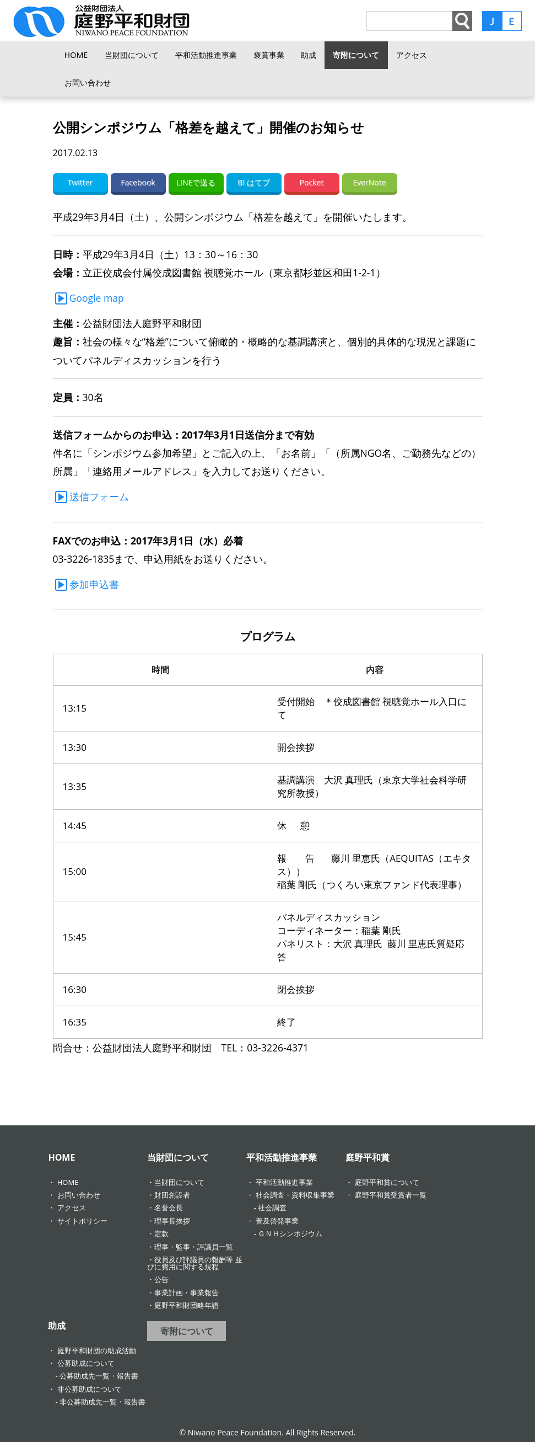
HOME (76, 55)
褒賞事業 (268, 55)
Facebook (138, 182)
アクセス (411, 55)
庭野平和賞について (387, 1182)
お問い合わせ (87, 82)
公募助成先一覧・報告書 (99, 1376)
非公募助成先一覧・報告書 (102, 1402)
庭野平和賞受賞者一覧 (390, 1195)
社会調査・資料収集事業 (295, 1195)
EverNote (369, 182)
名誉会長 (168, 1208)
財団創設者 (172, 1195)
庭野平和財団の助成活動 (96, 1350)
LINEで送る (196, 182)
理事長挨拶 (172, 1221)
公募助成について (86, 1363)
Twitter (80, 182)
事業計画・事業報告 (186, 1292)
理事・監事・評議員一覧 (193, 1247)
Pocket (312, 182)
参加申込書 (94, 584)
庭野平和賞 (367, 1157)
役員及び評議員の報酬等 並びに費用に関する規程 (194, 1263)
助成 (308, 55)
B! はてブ (253, 182)
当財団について (132, 55)
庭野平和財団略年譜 (186, 1305)
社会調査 (272, 1208)
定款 (161, 1233)
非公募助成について (89, 1389)
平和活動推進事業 (206, 55)
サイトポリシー (82, 1221)
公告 (161, 1279)
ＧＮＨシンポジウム (290, 1233)
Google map (96, 298)
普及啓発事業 (277, 1221)
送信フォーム (99, 496)
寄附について (356, 55)
